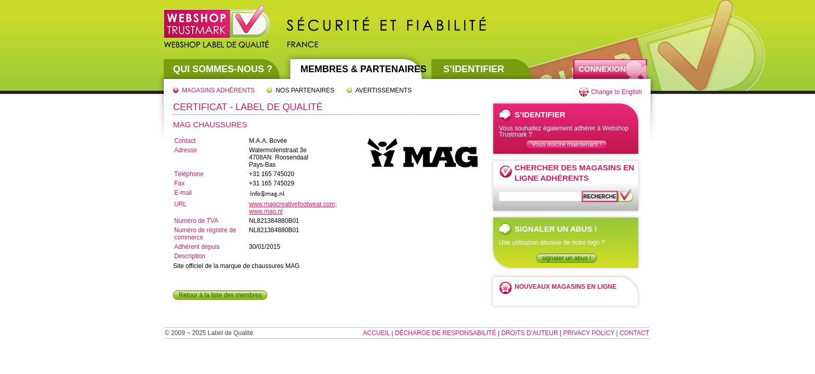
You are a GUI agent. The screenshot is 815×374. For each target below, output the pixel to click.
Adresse (185, 150)
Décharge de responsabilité (445, 333)
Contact (184, 140)
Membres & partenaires (363, 69)
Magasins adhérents (218, 90)
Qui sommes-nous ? (222, 69)
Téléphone (189, 174)
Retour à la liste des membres (220, 295)
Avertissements (384, 90)
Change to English (616, 92)
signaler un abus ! (566, 258)
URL (180, 204)
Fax (179, 183)
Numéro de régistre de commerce (205, 233)
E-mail (183, 192)
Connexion (602, 68)
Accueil (376, 333)
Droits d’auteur (529, 333)
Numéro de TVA (196, 220)
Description (189, 256)
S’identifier (473, 69)
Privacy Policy (588, 333)
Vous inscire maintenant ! (566, 144)
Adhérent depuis (196, 246)
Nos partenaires (304, 90)
